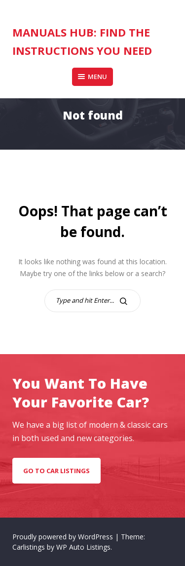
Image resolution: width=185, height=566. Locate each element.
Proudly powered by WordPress (63, 536)
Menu (92, 76)
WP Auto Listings (83, 547)
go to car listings (56, 470)
